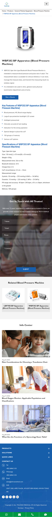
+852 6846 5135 (11, 475)
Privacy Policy (29, 508)
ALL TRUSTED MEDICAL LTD (24, 505)
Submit (26, 269)
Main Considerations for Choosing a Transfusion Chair (25, 362)
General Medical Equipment (24, 11)
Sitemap (20, 508)
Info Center (26, 325)
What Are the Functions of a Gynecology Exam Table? (24, 437)
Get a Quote (10, 97)
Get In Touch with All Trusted (26, 202)
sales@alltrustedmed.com (14, 482)
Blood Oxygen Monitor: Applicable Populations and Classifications (23, 400)
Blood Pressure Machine (42, 11)
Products (10, 11)
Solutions (26, 453)
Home (4, 11)
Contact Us (7, 461)
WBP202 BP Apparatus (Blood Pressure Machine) (19, 14)
